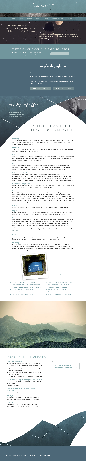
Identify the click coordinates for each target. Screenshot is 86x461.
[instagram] (32, 455)
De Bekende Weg (71, 367)
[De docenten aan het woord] (63, 88)
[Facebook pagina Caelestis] (76, 3)
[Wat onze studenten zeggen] (40, 88)
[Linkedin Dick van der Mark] (80, 3)
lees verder (15, 231)
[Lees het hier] (59, 53)
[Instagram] (78, 3)
